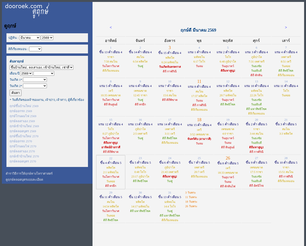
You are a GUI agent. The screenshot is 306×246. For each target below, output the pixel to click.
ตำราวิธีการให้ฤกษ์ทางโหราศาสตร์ (29, 173)
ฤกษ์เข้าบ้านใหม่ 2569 (24, 126)
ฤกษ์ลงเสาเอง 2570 (22, 151)
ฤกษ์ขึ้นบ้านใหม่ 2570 (24, 136)
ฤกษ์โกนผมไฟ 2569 (23, 116)
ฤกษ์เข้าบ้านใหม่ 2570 (24, 156)
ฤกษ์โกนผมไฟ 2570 (23, 146)
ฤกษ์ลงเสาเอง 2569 (22, 121)
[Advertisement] (198, 12)
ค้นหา (15, 93)
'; (41, 67)
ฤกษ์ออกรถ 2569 (21, 111)
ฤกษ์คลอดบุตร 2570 (23, 161)
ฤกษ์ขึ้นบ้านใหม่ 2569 (24, 106)
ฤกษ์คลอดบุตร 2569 (23, 131)
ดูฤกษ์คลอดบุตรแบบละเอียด (24, 179)
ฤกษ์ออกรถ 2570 (21, 141)
